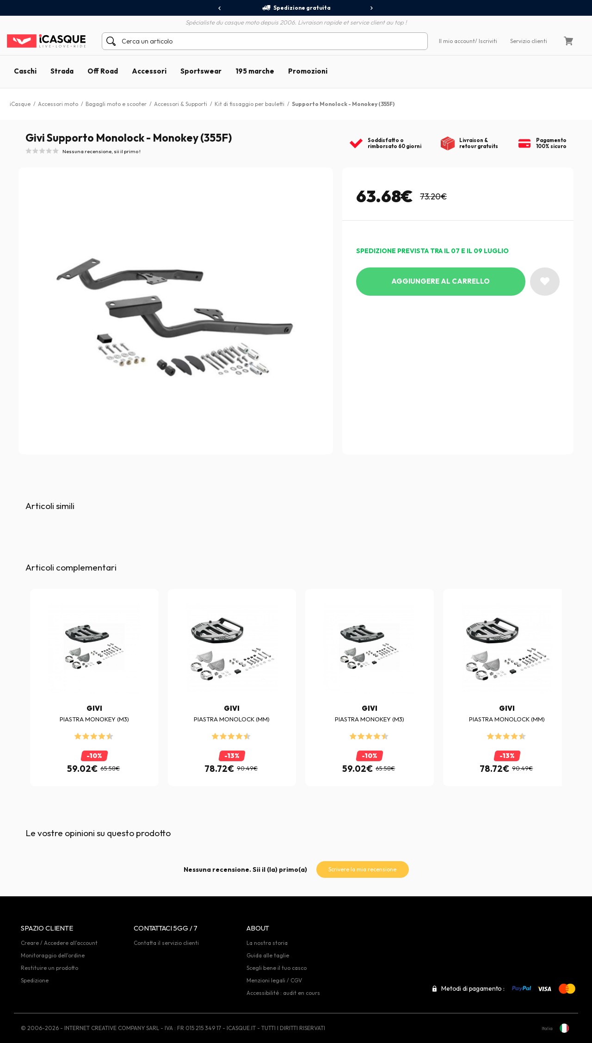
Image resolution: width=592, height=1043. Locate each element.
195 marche (254, 71)
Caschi (25, 71)
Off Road (102, 71)
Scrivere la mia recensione (362, 869)
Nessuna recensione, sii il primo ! (101, 151)
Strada (62, 71)
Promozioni (307, 71)
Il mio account (457, 40)
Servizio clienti (528, 40)
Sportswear (201, 71)
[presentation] (219, 8)
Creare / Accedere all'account (59, 942)
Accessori (149, 71)
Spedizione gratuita (296, 7)
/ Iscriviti (486, 40)
